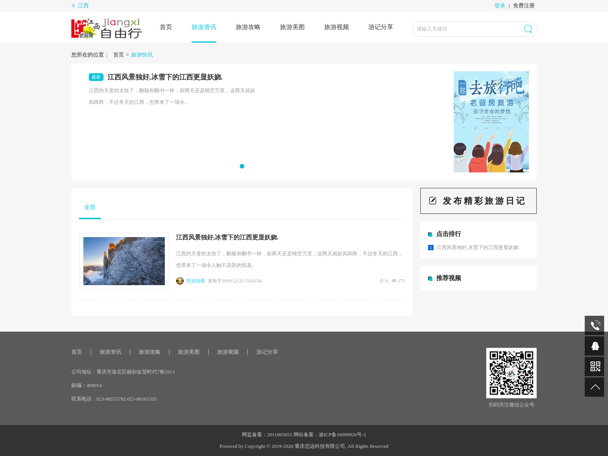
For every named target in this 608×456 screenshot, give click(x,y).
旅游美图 (292, 27)
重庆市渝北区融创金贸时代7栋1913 (136, 372)
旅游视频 (336, 27)
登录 (499, 6)
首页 (166, 27)
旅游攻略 (248, 27)
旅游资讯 (204, 27)
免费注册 (524, 6)
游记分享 (380, 27)
